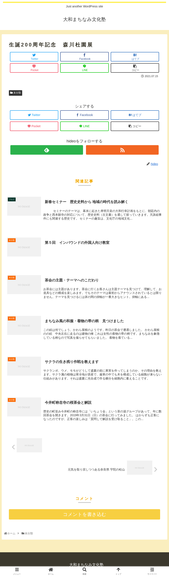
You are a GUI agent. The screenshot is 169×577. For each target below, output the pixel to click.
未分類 (15, 92)
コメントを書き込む (84, 514)
